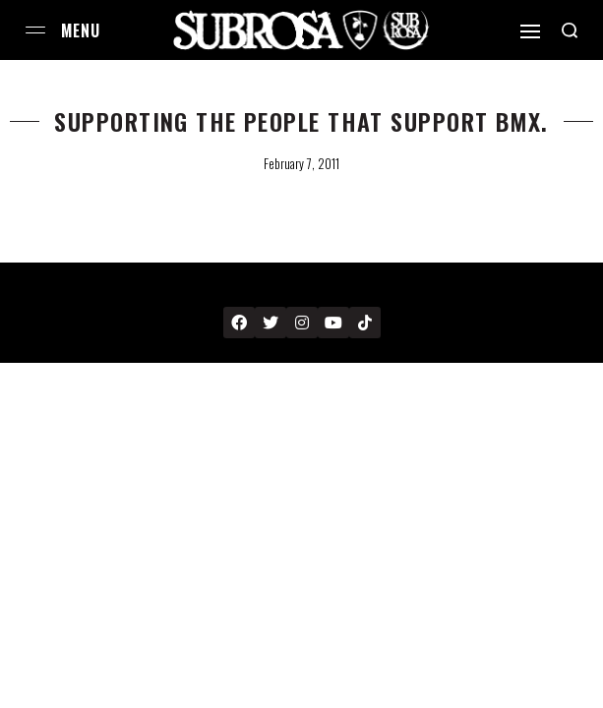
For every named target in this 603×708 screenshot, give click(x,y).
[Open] (530, 31)
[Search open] (569, 30)
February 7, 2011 (301, 163)
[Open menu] (35, 30)
